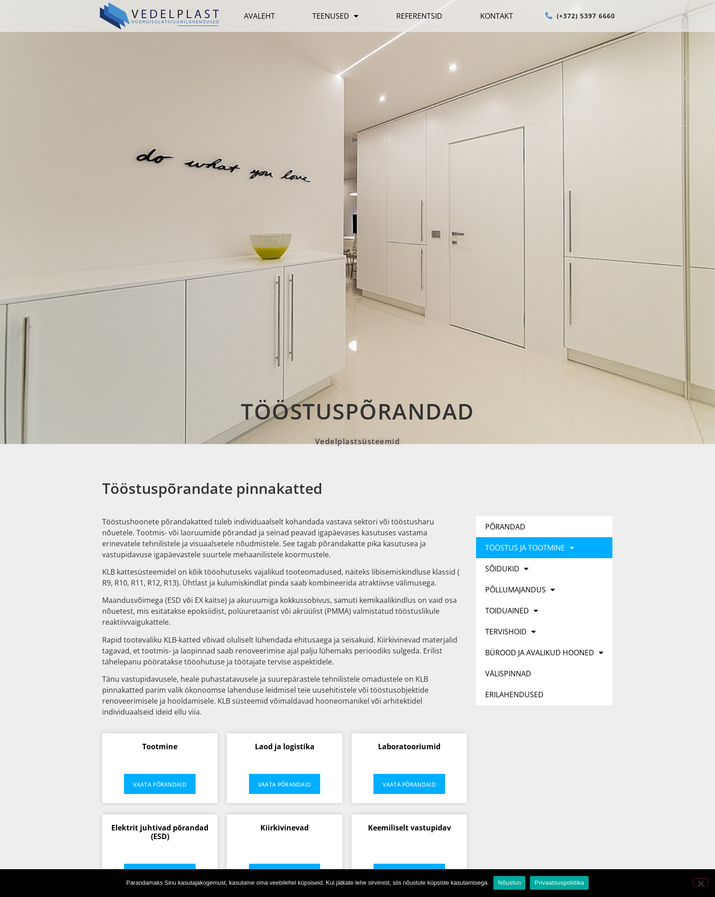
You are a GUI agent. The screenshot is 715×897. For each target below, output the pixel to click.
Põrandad (505, 527)
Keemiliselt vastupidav (409, 828)
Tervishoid (510, 631)
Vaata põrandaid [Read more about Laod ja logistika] (284, 784)
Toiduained (511, 610)
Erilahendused (514, 695)
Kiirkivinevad (284, 828)
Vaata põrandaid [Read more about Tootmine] (160, 784)
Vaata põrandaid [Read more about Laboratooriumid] (409, 784)
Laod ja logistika (285, 746)
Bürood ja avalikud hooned (544, 652)
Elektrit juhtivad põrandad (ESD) (159, 832)
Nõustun (509, 882)
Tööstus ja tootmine (529, 547)
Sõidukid (506, 568)
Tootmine (159, 746)
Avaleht (259, 16)
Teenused (335, 16)
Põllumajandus (520, 589)
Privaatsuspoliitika (559, 882)
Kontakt (496, 16)
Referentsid (419, 16)
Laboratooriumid (409, 746)
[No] (700, 882)
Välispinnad (508, 674)
